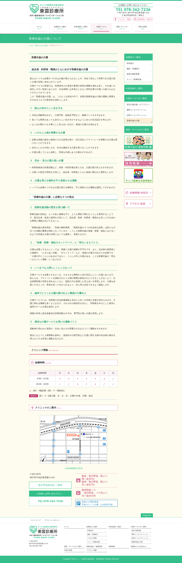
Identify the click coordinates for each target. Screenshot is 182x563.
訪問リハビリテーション (137, 115)
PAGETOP (147, 515)
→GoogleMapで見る (73, 468)
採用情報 (112, 546)
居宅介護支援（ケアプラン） (138, 104)
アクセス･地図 (91, 550)
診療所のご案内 (133, 57)
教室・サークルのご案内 (137, 130)
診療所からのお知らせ (138, 546)
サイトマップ (36, 520)
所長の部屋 (68, 550)
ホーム (66, 527)
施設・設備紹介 (133, 69)
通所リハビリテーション (137, 110)
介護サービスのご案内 (136, 98)
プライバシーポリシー (52, 520)
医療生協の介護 (133, 121)
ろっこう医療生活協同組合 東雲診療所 (90, 559)
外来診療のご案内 (134, 88)
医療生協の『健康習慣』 (95, 546)
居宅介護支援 (136, 530)
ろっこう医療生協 (134, 79)
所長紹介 (130, 63)
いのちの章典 (92, 538)
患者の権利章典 (133, 74)
